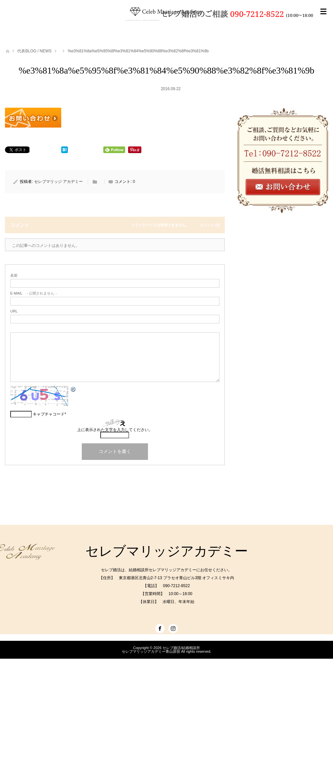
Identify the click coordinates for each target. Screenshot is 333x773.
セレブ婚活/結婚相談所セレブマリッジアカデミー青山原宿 (161, 649)
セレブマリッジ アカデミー (58, 181)
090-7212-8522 (257, 13)
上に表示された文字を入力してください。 (115, 429)
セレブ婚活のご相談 (195, 13)
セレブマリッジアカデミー (166, 551)
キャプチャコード (49, 414)
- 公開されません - (33, 293)
